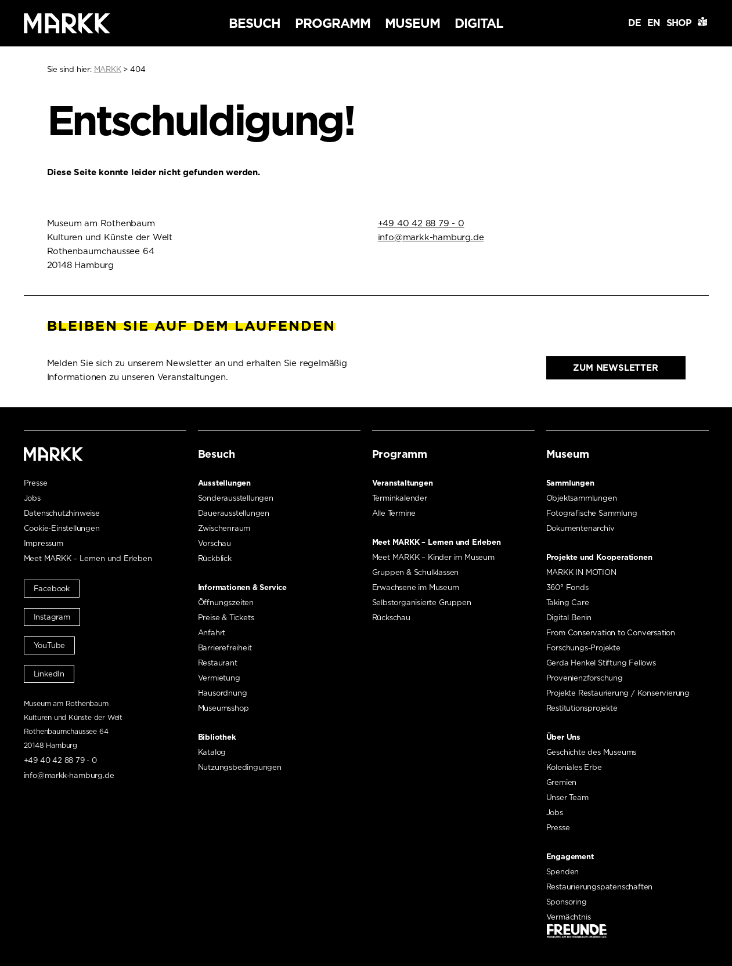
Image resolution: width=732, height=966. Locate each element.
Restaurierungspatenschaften (599, 886)
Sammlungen (570, 483)
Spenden (562, 871)
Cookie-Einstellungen (62, 528)
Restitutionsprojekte (582, 708)
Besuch (254, 23)
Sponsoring (566, 902)
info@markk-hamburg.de (431, 237)
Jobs (32, 498)
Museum (412, 23)
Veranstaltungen (402, 483)
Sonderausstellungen (235, 498)
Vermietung (219, 678)
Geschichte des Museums (591, 752)
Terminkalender (399, 498)
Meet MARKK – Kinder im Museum (433, 557)
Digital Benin (569, 617)
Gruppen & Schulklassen (415, 572)
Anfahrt (212, 632)
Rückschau (391, 617)
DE (634, 22)
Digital (479, 23)
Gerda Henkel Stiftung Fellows (601, 663)
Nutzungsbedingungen (240, 767)
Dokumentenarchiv (580, 528)
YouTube (50, 645)
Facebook (52, 588)
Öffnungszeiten (226, 602)
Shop (678, 22)
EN (653, 22)
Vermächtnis (568, 917)
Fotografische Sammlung (591, 513)
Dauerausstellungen (233, 513)
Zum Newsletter (615, 368)
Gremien (561, 782)
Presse (36, 483)
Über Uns (563, 737)
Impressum (43, 543)
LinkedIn (49, 674)
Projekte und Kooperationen (599, 557)
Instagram (52, 617)
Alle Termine (394, 513)
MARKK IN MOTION (581, 572)
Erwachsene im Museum (415, 587)
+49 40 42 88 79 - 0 (421, 223)
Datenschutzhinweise (62, 513)
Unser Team (567, 797)
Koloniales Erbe (574, 767)
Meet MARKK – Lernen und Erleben (88, 558)
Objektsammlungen (581, 498)
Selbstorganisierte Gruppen (421, 602)
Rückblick (215, 558)
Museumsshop (223, 708)
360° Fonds (567, 587)
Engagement (570, 856)
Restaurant (217, 663)
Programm (332, 23)
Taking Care (567, 602)
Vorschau (214, 543)
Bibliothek (217, 737)
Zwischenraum (224, 528)
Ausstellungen (224, 483)
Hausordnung (222, 693)
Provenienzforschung (584, 678)
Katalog (212, 752)
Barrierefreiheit (225, 647)
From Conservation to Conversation (610, 632)
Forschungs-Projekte (583, 647)
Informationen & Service (242, 587)
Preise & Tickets (226, 617)
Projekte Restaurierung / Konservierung (618, 693)
